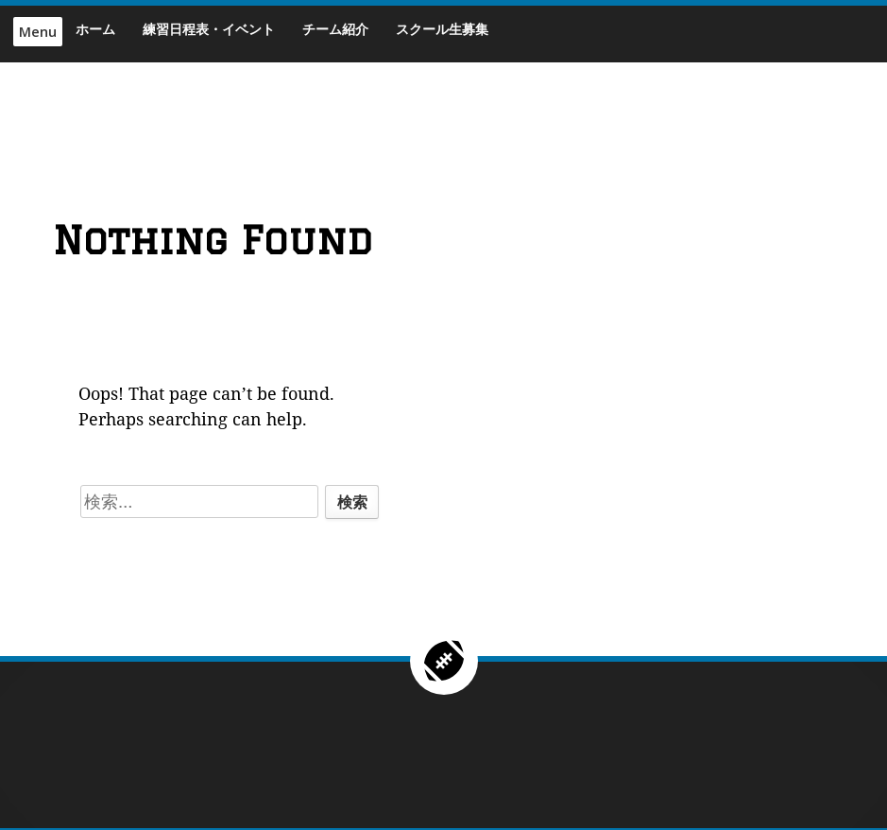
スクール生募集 (442, 29)
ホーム (95, 29)
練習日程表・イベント (209, 29)
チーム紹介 (335, 29)
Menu (38, 32)
